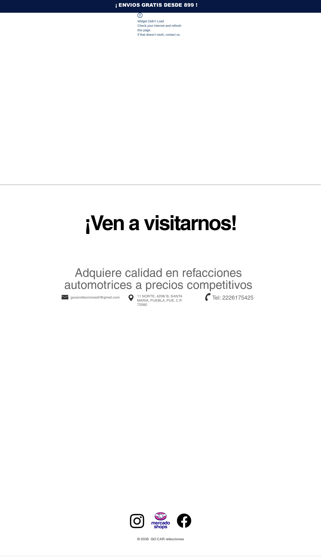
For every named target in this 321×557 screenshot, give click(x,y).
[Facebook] (184, 520)
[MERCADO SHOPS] (160, 520)
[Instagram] (137, 520)
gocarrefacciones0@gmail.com (95, 297)
